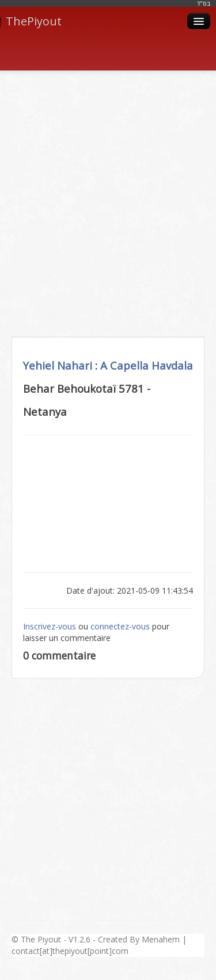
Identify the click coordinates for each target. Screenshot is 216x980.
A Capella (124, 365)
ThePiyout (31, 21)
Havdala (172, 365)
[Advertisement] (108, 191)
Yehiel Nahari (57, 365)
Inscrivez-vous (49, 626)
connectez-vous (120, 626)
